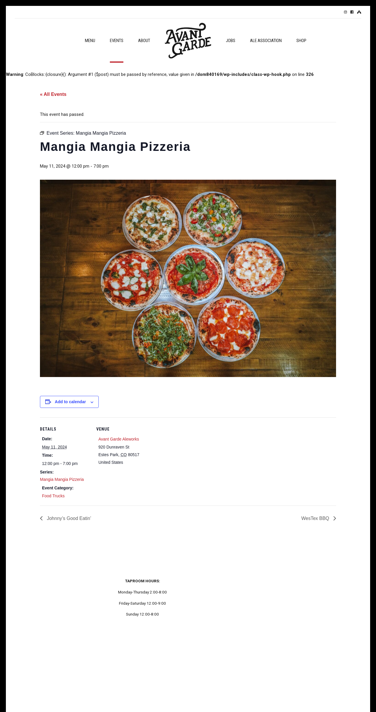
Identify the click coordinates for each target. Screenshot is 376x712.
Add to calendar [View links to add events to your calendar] (70, 401)
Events (116, 40)
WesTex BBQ (315, 518)
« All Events (53, 94)
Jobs (230, 40)
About (144, 40)
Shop (301, 40)
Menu (90, 40)
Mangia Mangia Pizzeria (62, 479)
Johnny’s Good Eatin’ (68, 518)
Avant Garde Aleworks (118, 439)
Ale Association (266, 40)
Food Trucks (53, 495)
